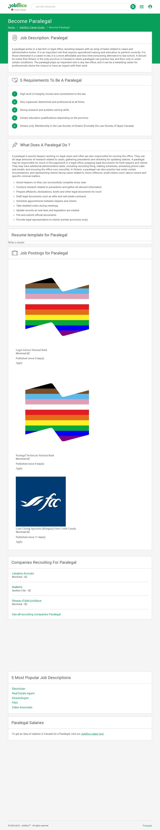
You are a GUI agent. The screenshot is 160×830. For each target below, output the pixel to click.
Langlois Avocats (23, 573)
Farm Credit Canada (65, 528)
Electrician (18, 688)
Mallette (17, 587)
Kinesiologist (20, 698)
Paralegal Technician (27, 455)
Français (147, 825)
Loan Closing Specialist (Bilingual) (35, 528)
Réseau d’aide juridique (26, 601)
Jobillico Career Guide (32, 27)
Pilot (15, 702)
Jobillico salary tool (92, 733)
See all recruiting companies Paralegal (36, 614)
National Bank (39, 350)
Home (11, 27)
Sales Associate (22, 707)
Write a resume (16, 242)
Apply (19, 363)
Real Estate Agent (23, 693)
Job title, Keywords (84, 6)
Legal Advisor (23, 350)
